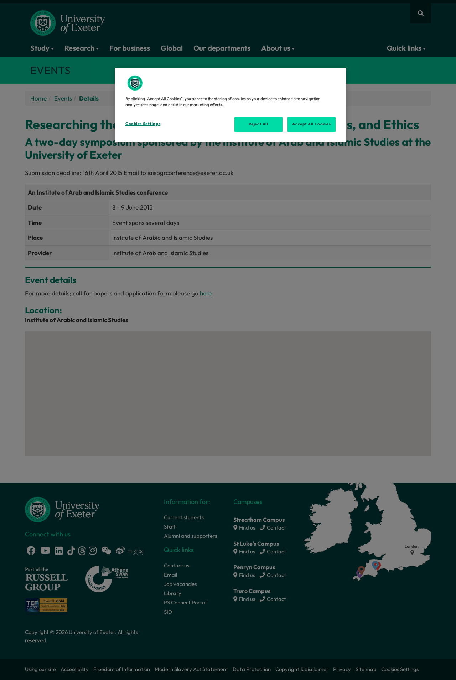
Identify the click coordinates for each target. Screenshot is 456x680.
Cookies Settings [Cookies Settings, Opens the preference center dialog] (142, 123)
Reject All (258, 124)
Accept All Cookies (311, 124)
